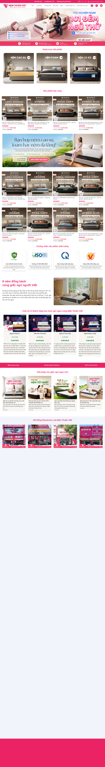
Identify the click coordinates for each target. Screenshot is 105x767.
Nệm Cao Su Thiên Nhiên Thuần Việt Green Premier (64, 198)
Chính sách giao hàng (33, 463)
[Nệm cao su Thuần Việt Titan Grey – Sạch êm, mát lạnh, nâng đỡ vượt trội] (65, 108)
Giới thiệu (56, 458)
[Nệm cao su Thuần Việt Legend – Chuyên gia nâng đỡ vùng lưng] (39, 183)
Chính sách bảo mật (33, 472)
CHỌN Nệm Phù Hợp (82, 5)
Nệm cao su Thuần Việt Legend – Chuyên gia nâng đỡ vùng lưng (39, 198)
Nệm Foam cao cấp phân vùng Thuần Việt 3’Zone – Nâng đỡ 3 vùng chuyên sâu (63, 234)
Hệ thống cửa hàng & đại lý (60, 469)
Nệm (33, 5)
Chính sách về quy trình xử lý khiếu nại (37, 469)
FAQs (61, 5)
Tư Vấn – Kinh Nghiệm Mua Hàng (62, 463)
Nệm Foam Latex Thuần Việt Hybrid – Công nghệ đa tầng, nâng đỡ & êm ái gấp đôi (38, 123)
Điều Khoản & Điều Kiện (34, 458)
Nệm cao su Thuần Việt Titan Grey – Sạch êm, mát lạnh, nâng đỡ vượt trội (64, 123)
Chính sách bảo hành (33, 460)
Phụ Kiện (40, 5)
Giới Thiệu (55, 5)
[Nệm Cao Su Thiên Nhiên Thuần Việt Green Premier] (65, 183)
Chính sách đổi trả (32, 466)
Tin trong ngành (57, 466)
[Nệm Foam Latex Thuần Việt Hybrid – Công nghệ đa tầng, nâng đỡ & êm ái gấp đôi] (39, 108)
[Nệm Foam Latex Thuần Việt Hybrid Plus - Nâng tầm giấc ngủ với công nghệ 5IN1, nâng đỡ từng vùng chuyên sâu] (90, 108)
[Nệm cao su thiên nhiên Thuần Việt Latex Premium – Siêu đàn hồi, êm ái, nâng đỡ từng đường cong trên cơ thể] (14, 108)
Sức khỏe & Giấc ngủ (59, 460)
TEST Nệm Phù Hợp (59, 472)
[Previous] (3, 394)
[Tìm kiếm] (92, 5)
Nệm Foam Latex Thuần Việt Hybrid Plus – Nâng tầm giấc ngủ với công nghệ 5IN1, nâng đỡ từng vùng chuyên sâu (91, 123)
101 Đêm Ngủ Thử (70, 5)
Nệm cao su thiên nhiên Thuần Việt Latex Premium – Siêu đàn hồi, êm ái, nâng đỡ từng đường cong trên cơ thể (13, 123)
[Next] (101, 394)
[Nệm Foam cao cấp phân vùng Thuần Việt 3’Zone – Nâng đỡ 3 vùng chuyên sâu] (65, 220)
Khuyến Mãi (48, 5)
